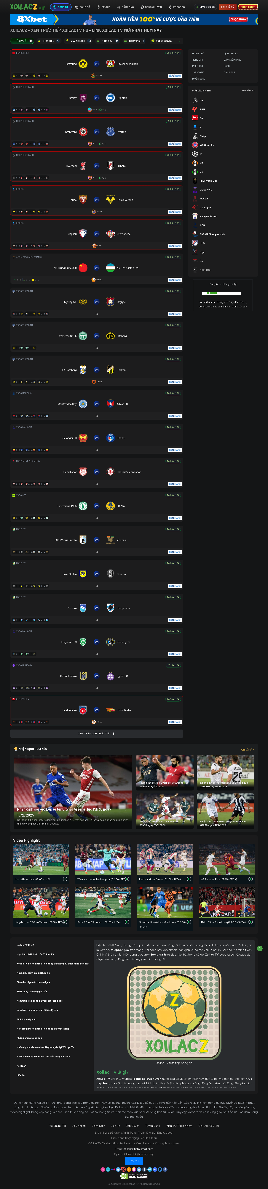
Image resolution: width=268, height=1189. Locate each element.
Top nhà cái (227, 7)
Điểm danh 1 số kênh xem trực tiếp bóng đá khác (43, 1056)
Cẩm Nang (229, 72)
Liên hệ (21, 1075)
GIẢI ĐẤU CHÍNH (201, 90)
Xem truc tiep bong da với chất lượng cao (40, 1000)
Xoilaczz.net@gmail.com (138, 1148)
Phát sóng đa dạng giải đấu (32, 991)
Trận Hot (49, 41)
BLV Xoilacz (78, 41)
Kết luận (21, 1065)
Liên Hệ (115, 1125)
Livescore (198, 72)
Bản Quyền (132, 1125)
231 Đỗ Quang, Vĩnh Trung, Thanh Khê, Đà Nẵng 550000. (139, 1132)
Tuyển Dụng (198, 78)
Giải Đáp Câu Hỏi (208, 1125)
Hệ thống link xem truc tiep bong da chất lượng (43, 1028)
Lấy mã (134, 1161)
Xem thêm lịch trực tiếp (96, 733)
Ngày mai (135, 41)
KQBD (227, 65)
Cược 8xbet (248, 7)
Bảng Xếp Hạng (232, 59)
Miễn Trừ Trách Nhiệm (179, 1125)
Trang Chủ (198, 53)
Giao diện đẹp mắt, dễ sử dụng (33, 982)
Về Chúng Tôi (57, 1125)
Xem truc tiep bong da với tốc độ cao (37, 1010)
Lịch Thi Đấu (231, 53)
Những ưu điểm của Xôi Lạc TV (33, 972)
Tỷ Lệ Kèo (197, 65)
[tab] (60, 7)
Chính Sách (98, 1125)
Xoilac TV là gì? (25, 944)
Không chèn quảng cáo (29, 1037)
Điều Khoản (79, 1125)
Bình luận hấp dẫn (26, 1019)
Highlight (197, 59)
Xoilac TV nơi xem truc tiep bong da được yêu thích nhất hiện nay (53, 963)
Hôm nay (107, 41)
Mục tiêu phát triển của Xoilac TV (35, 954)
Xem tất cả (249, 90)
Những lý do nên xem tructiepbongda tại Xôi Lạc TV (45, 1047)
